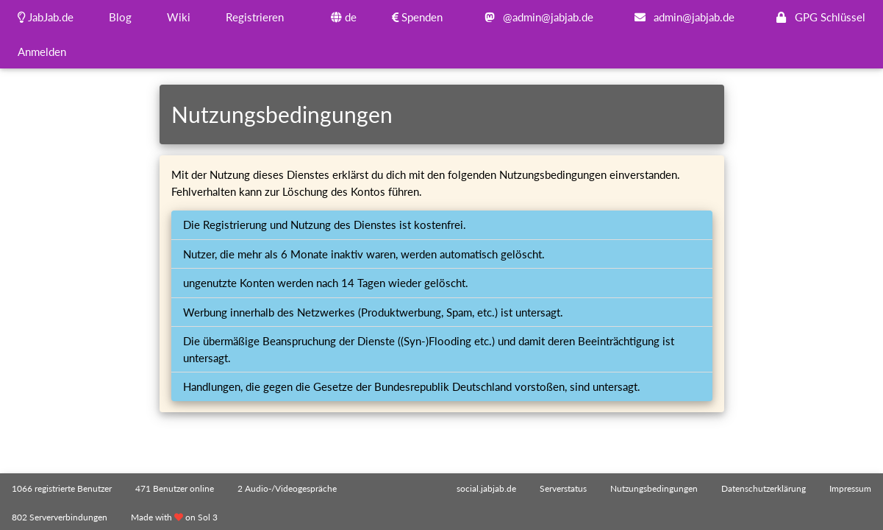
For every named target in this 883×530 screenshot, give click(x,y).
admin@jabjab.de (681, 17)
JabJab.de (46, 17)
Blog (120, 17)
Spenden (417, 17)
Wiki (178, 17)
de (344, 17)
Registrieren (255, 17)
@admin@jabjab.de (535, 17)
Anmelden (42, 51)
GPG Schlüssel (817, 17)
